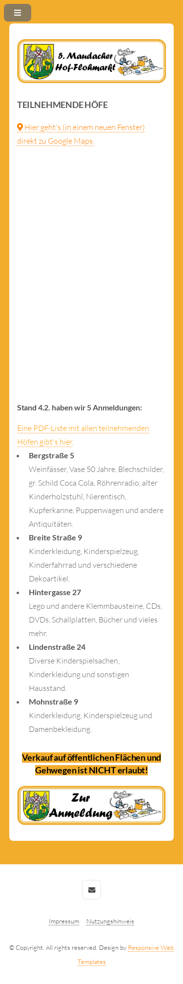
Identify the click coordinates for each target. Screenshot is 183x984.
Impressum (64, 921)
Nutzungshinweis (110, 921)
